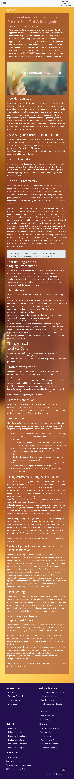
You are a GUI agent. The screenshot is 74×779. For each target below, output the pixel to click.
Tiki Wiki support (14, 728)
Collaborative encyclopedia (51, 703)
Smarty (21, 120)
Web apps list (46, 732)
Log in (27, 774)
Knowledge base (47, 700)
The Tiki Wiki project (16, 747)
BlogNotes (12, 703)
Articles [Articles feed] (12, 773)
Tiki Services (45, 735)
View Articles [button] (13, 10)
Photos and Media (48, 715)
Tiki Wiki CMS (29, 53)
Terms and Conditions (49, 747)
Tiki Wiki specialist (15, 732)
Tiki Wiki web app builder (18, 735)
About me (12, 692)
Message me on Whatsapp (19, 765)
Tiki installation (26, 358)
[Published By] (8, 26)
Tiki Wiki (50, 185)
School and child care (48, 696)
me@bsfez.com (15, 757)
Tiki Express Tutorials (17, 739)
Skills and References (49, 743)
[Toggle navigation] (4, 3)
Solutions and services (49, 728)
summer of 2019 (20, 185)
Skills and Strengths (16, 696)
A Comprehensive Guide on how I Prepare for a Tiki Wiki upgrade (33, 19)
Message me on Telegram (19, 769)
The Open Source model (17, 743)
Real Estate (45, 711)
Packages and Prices (48, 739)
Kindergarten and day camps (52, 692)
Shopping (44, 707)
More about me (14, 700)
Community (45, 719)
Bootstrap (12, 120)
